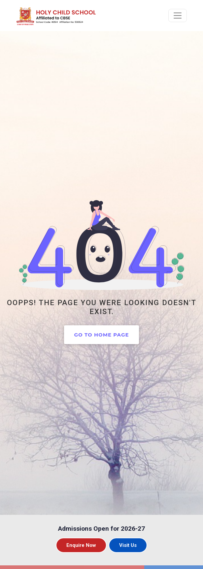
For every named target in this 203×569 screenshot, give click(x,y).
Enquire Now (81, 545)
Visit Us (128, 545)
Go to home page (101, 335)
